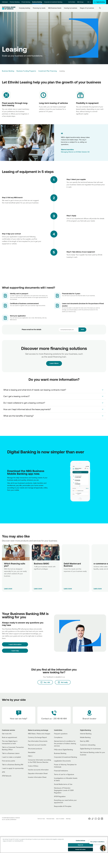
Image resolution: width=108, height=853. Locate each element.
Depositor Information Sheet (38, 773)
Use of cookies (60, 818)
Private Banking (26, 2)
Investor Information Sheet (37, 777)
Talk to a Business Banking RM (12, 764)
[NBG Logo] (9, 8)
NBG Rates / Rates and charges (39, 733)
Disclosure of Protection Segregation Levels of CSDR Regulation (64, 790)
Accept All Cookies (80, 849)
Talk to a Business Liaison (11, 753)
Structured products (35, 748)
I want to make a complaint (11, 757)
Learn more (8, 588)
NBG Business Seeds (54, 8)
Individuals (5, 2)
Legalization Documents (62, 761)
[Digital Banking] (99, 2)
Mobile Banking (85, 737)
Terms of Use (41, 818)
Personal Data (50, 818)
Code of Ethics (33, 766)
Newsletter (31, 752)
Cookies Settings (80, 840)
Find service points (8, 761)
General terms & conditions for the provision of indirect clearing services (65, 743)
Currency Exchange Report (37, 737)
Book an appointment (9, 737)
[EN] (89, 2)
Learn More (54, 360)
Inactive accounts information (38, 770)
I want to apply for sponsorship (13, 768)
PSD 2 (30, 756)
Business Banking (37, 2)
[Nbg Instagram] (96, 819)
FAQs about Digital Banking (63, 749)
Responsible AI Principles (62, 806)
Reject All (80, 845)
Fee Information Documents (37, 741)
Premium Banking (14, 2)
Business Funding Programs (26, 71)
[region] (54, 845)
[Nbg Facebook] (89, 819)
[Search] (100, 8)
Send (82, 329)
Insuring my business (70, 8)
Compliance (58, 737)
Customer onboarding (87, 745)
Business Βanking (60, 753)
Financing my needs (39, 8)
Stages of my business (87, 8)
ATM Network (6, 776)
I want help (15, 651)
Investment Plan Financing (47, 71)
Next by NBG (84, 741)
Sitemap (68, 818)
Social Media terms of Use (63, 784)
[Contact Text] (54, 715)
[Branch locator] (89, 715)
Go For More (71, 2)
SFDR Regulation (60, 796)
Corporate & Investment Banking (53, 2)
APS (3, 772)
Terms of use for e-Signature (64, 774)
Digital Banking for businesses (90, 748)
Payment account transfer (37, 745)
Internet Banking (85, 733)
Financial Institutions (61, 770)
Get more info (6, 733)
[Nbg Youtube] (99, 819)
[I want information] (15, 644)
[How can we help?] (18, 715)
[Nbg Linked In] (102, 819)
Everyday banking (24, 8)
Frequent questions (60, 733)
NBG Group (80, 2)
